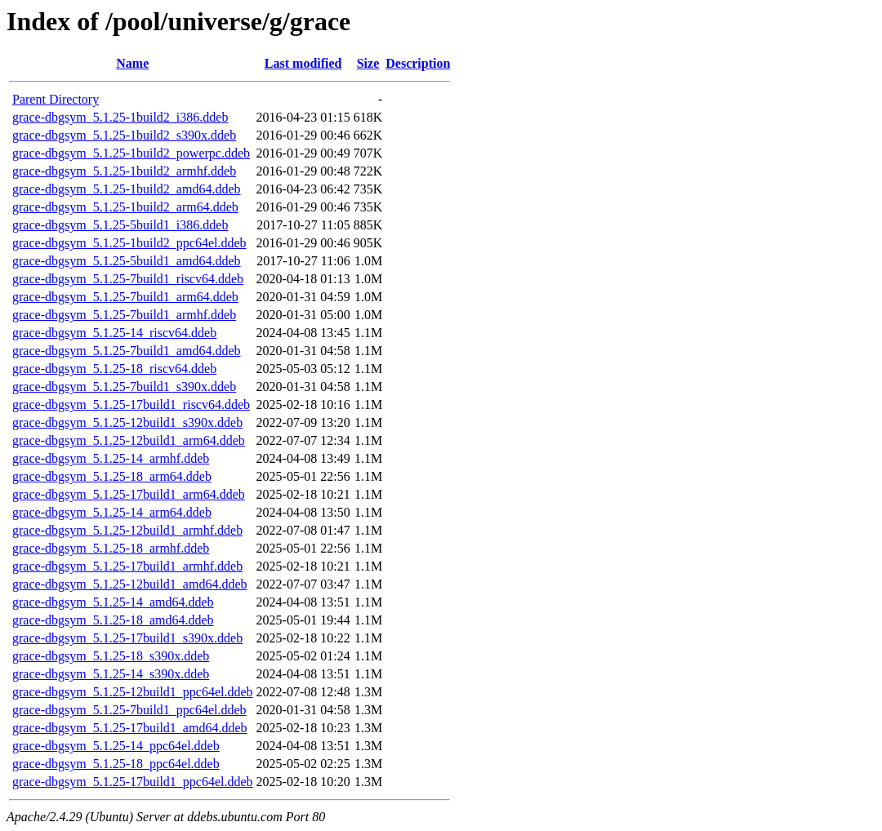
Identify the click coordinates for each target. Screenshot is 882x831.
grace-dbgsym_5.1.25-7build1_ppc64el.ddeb (129, 710)
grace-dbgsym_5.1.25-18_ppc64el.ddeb (116, 764)
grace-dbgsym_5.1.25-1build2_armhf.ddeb (124, 171)
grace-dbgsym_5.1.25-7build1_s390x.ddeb (124, 386)
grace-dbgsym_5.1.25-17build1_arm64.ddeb (128, 494)
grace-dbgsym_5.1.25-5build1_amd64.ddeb (126, 261)
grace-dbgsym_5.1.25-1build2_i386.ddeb (120, 117)
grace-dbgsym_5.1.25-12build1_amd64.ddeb (129, 584)
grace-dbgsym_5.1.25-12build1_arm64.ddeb (128, 440)
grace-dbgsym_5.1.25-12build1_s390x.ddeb (127, 422)
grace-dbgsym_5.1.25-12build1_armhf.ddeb (127, 530)
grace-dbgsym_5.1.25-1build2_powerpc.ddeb (131, 153)
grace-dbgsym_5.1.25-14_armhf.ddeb (110, 458)
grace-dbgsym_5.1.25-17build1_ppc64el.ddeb (132, 782)
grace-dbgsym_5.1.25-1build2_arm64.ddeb (125, 207)
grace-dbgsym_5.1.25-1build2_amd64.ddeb (126, 189)
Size (368, 63)
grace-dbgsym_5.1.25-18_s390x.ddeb (110, 656)
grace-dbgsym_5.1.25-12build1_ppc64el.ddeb (132, 692)
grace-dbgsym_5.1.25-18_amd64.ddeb (113, 620)
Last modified (303, 63)
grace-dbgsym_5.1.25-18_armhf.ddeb (110, 548)
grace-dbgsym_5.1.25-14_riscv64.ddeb (114, 333)
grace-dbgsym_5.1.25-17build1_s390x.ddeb (127, 638)
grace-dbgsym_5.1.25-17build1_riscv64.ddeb (131, 404)
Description (417, 63)
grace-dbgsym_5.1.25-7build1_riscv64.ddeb (127, 279)
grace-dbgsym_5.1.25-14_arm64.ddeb (112, 512)
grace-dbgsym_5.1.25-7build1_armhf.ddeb (124, 315)
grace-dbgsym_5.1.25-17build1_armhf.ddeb (127, 566)
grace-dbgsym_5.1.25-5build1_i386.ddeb (120, 225)
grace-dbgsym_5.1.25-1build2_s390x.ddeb (124, 135)
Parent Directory (55, 99)
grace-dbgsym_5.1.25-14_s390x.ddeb (110, 674)
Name (132, 63)
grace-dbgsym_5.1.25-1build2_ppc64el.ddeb (129, 243)
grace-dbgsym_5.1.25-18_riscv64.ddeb (114, 369)
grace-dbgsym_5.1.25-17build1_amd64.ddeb (129, 728)
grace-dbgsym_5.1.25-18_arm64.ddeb (112, 476)
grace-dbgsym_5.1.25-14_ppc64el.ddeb (116, 746)
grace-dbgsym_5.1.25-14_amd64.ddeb (113, 602)
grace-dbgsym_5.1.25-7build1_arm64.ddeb (125, 297)
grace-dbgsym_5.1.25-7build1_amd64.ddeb (126, 351)
